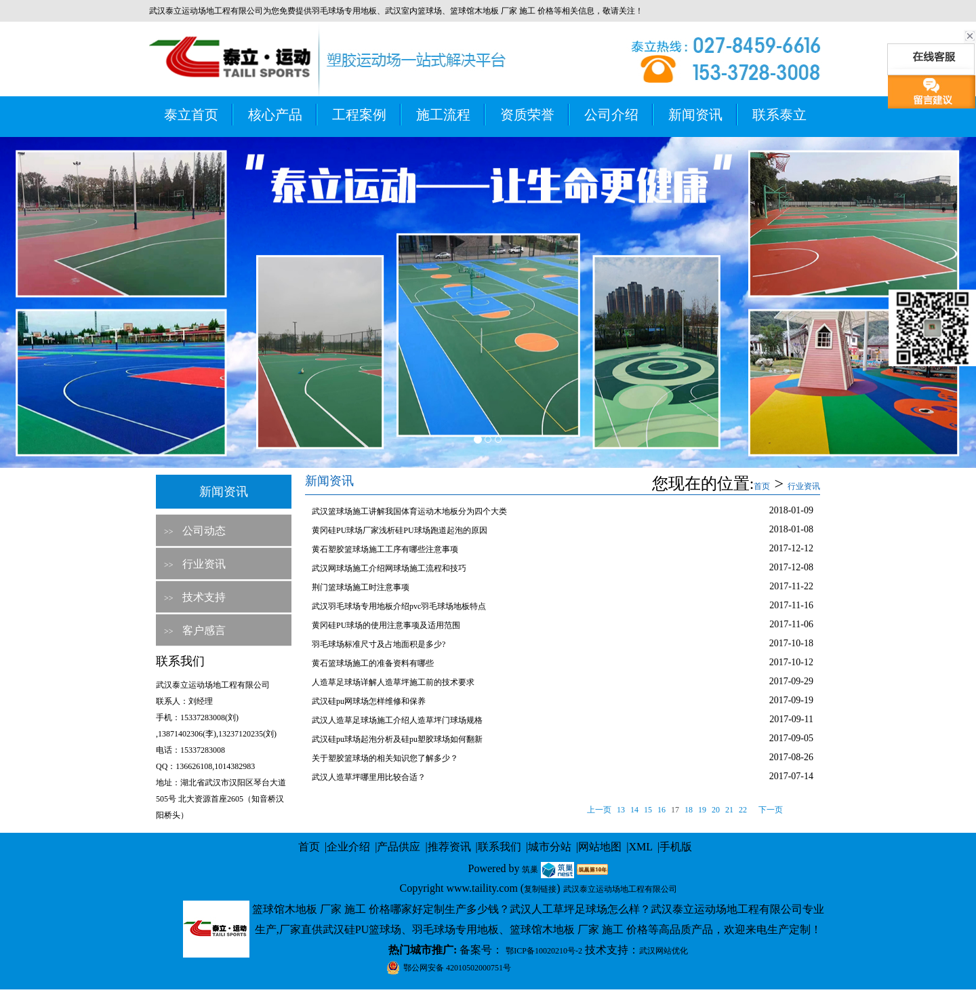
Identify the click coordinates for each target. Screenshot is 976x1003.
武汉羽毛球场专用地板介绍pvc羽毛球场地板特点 (399, 606)
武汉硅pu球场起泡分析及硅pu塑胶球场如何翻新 (397, 739)
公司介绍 (611, 114)
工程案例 (359, 114)
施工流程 (443, 114)
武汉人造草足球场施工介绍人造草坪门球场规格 (397, 720)
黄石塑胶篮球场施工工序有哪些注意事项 (385, 549)
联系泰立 (779, 114)
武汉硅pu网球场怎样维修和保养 (369, 701)
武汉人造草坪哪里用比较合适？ (369, 777)
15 (648, 809)
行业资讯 (204, 564)
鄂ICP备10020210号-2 (544, 951)
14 (634, 809)
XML (640, 846)
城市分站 (549, 846)
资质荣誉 (527, 114)
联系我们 (499, 846)
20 (716, 809)
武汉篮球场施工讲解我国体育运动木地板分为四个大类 (409, 511)
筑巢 (530, 869)
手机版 (675, 846)
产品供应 (398, 846)
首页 (762, 486)
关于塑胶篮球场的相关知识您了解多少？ (385, 758)
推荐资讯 (449, 846)
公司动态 (204, 530)
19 (702, 809)
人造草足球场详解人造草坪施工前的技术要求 (393, 682)
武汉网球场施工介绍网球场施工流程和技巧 (389, 568)
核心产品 (275, 114)
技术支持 (204, 597)
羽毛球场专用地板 (344, 11)
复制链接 (540, 889)
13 (621, 809)
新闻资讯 (695, 114)
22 (743, 809)
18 (689, 809)
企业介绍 (348, 846)
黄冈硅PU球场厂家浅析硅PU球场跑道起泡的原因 (399, 530)
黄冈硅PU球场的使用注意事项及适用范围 (386, 625)
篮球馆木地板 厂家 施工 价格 (502, 11)
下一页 (770, 809)
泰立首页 (191, 114)
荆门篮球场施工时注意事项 (360, 587)
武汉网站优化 (663, 951)
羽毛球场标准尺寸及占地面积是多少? (378, 644)
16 (661, 809)
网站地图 (600, 846)
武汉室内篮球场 (413, 11)
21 (729, 809)
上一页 (599, 809)
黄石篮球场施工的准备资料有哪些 (373, 663)
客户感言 (204, 630)
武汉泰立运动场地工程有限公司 (620, 889)
